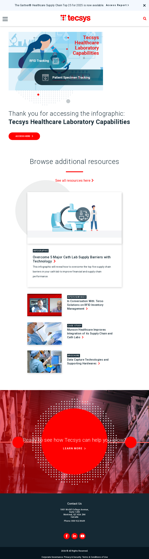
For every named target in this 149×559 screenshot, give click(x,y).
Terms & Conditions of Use (97, 555)
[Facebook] (67, 534)
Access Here (22, 136)
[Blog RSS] (82, 534)
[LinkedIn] (74, 534)
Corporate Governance (51, 555)
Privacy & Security (73, 555)
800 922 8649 (78, 519)
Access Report (116, 5)
